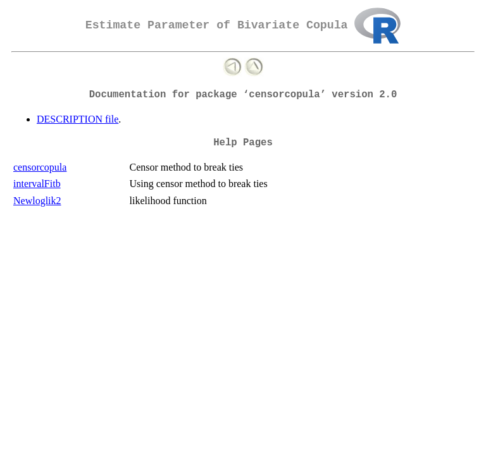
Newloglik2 (37, 200)
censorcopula (39, 167)
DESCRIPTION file (77, 119)
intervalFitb (37, 183)
